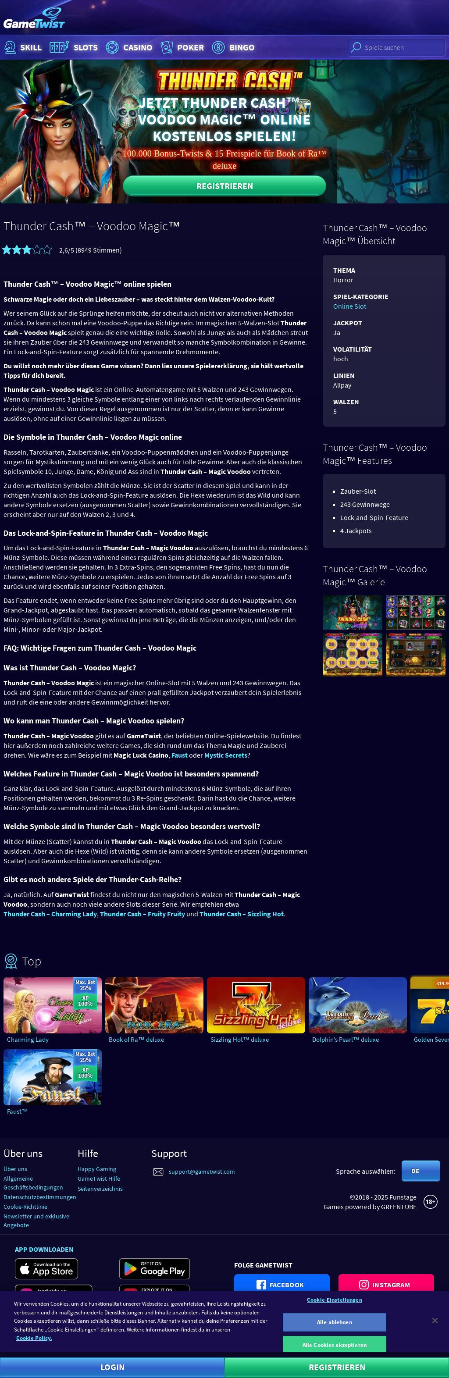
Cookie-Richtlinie (25, 1207)
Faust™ (17, 1111)
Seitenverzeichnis (100, 1189)
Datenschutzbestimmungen (40, 1197)
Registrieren (224, 185)
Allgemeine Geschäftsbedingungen (33, 1183)
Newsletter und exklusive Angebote (36, 1220)
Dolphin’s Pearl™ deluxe (345, 1039)
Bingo (232, 47)
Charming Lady (28, 1039)
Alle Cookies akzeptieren (335, 1349)
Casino (128, 47)
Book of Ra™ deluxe (136, 1039)
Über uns (15, 1169)
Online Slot (349, 306)
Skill (22, 47)
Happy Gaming (97, 1169)
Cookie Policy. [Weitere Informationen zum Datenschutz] (34, 1342)
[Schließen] (435, 1325)
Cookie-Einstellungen (334, 1304)
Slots (72, 47)
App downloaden (44, 1249)
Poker (181, 47)
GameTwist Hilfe (99, 1178)
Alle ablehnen (334, 1326)
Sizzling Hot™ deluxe (239, 1039)
